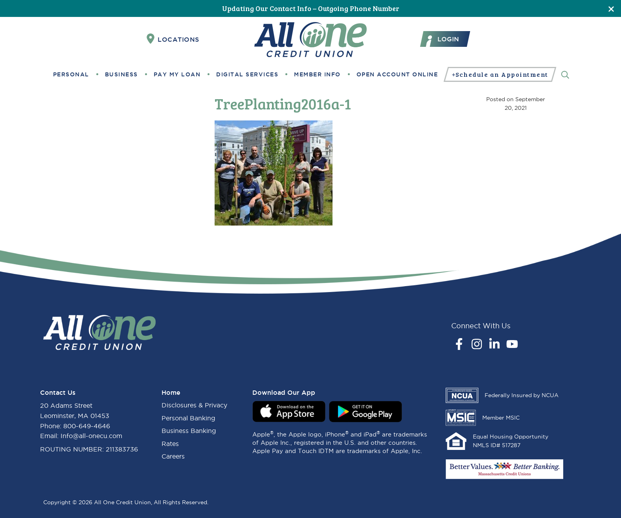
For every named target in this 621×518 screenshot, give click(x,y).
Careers (173, 456)
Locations (173, 39)
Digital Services (247, 74)
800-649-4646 (86, 425)
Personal (71, 74)
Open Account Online (397, 74)
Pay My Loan (177, 74)
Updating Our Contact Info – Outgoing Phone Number (310, 8)
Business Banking (189, 430)
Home (171, 392)
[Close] (611, 8)
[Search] (565, 74)
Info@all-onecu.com (91, 435)
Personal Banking (188, 418)
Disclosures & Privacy (194, 405)
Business (121, 74)
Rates (170, 443)
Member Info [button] (317, 74)
